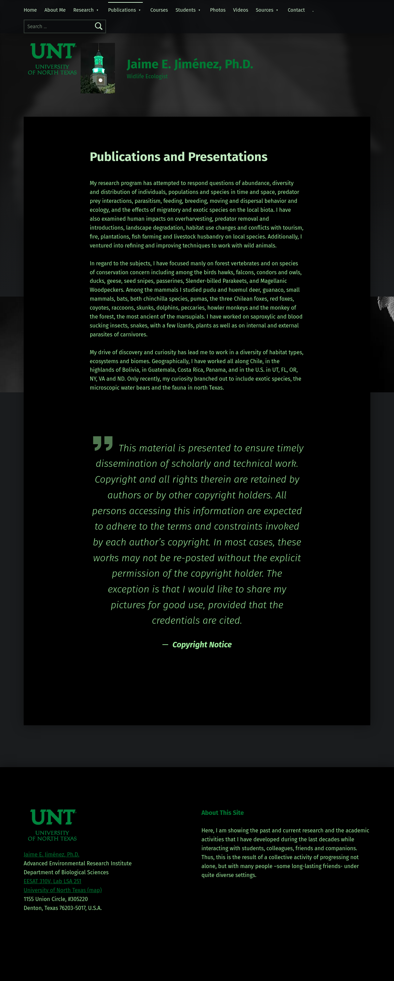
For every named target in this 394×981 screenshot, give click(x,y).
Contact (296, 10)
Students (185, 10)
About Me (55, 10)
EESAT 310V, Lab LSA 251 (52, 881)
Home (30, 10)
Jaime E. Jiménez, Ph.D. (190, 64)
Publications (122, 10)
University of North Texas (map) (63, 890)
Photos (217, 10)
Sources (264, 10)
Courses (159, 10)
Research (83, 10)
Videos (240, 10)
